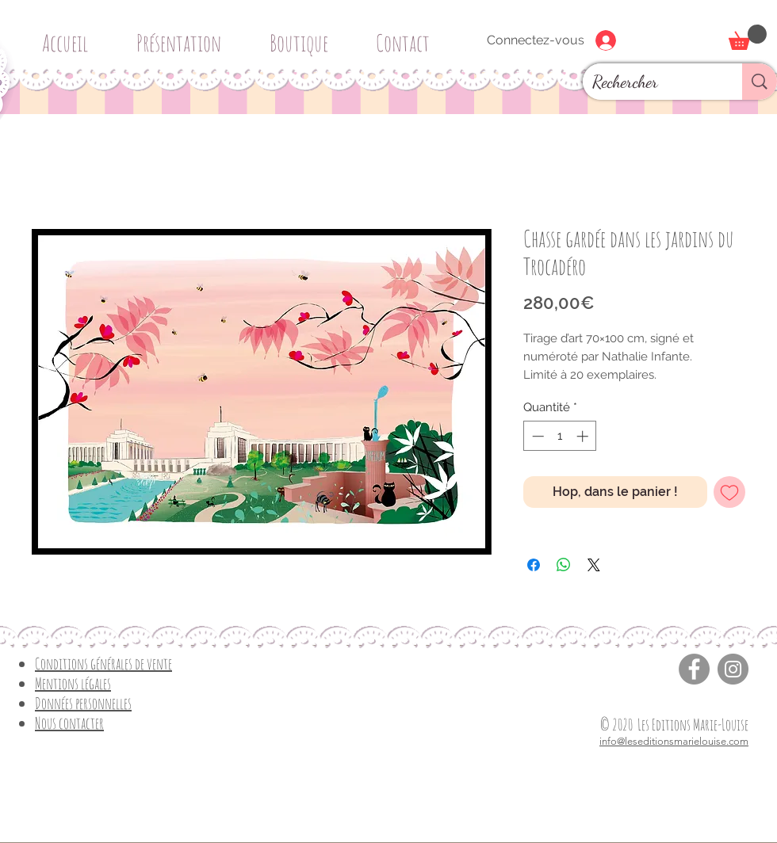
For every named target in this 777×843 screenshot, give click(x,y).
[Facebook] (694, 669)
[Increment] (584, 436)
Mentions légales (73, 683)
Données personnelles (83, 703)
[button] (304, 36)
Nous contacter (69, 723)
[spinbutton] (560, 436)
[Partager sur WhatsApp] (563, 564)
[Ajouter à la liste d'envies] (729, 492)
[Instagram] (733, 669)
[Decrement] (536, 436)
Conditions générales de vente (103, 663)
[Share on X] (593, 564)
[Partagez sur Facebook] (533, 564)
